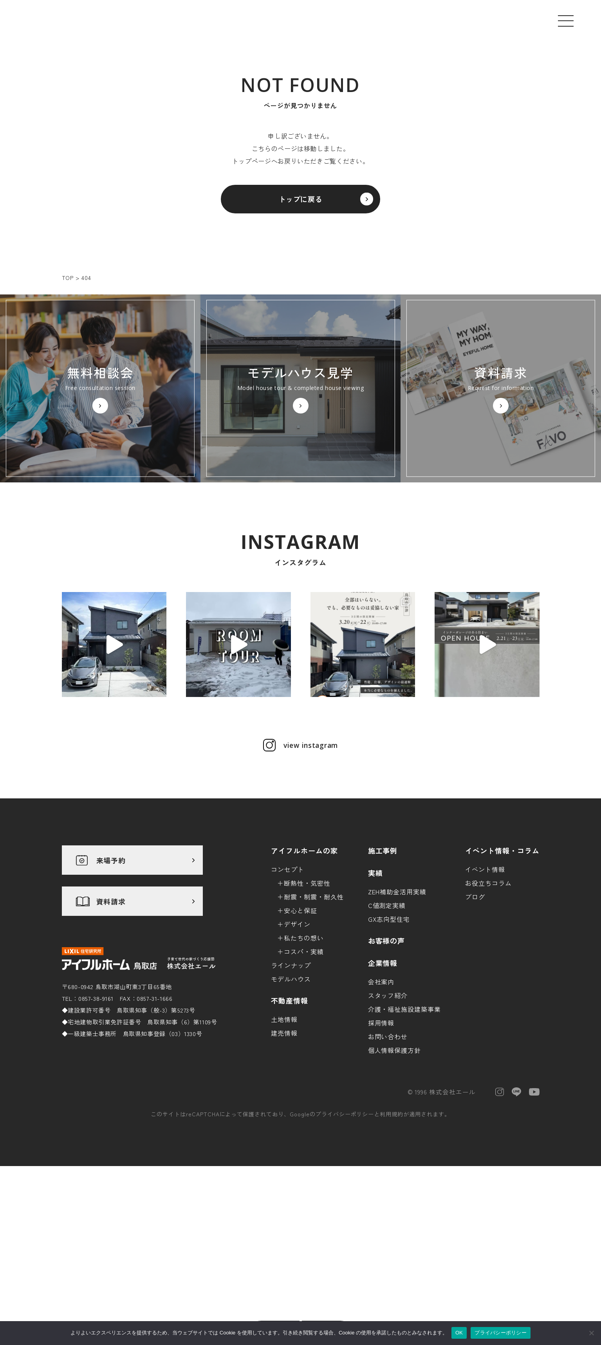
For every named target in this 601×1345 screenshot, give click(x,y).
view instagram (310, 808)
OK (459, 1333)
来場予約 (111, 924)
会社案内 (381, 1045)
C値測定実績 (387, 968)
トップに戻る (301, 202)
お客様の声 (386, 1004)
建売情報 (284, 1096)
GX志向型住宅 (389, 982)
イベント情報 (485, 932)
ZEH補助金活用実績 (397, 955)
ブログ (475, 960)
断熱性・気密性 (307, 946)
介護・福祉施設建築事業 (404, 1072)
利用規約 (391, 1177)
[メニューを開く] (566, 20)
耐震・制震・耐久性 (314, 960)
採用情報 (381, 1086)
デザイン (297, 987)
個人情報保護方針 (394, 1113)
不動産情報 (289, 1064)
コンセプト (287, 932)
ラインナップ (291, 1028)
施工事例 (383, 914)
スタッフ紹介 (388, 1058)
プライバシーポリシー (345, 1177)
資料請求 (111, 965)
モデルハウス (291, 1042)
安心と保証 (300, 974)
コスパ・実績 (304, 1015)
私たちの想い (304, 1001)
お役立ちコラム (488, 946)
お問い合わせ (388, 1100)
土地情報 (284, 1082)
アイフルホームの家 (304, 914)
